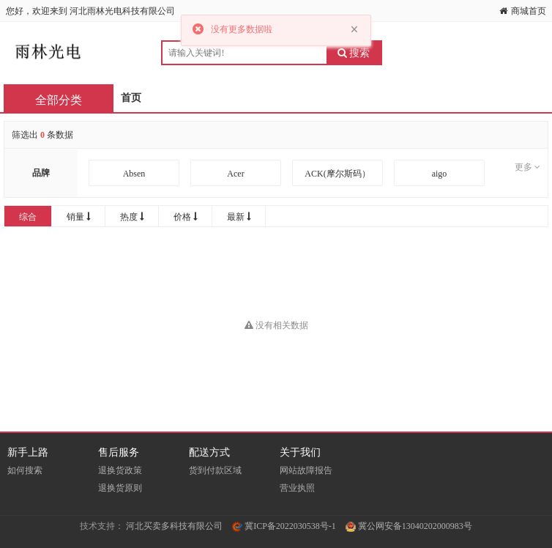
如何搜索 (24, 470)
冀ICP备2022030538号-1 (284, 526)
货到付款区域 (215, 470)
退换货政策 (120, 470)
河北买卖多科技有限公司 (174, 526)
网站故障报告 (306, 470)
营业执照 (297, 488)
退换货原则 (120, 488)
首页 (131, 97)
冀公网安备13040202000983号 (409, 526)
